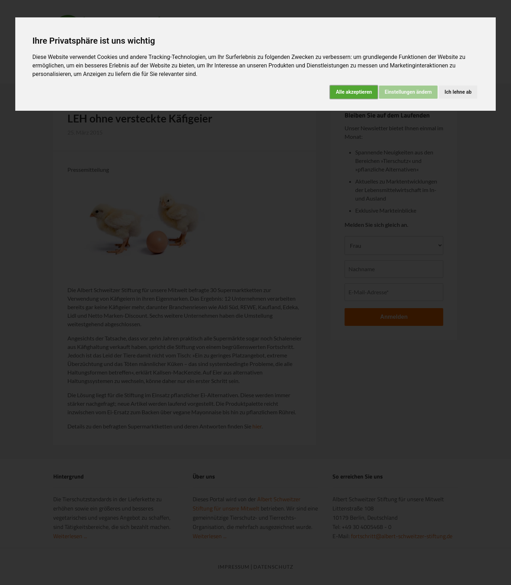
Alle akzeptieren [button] (354, 92)
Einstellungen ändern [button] (408, 92)
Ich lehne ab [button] (458, 92)
